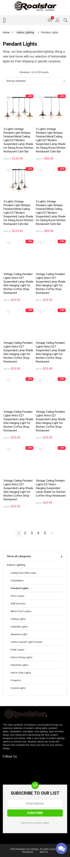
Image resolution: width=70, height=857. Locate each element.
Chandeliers (17, 580)
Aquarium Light (19, 634)
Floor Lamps (17, 595)
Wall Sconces (18, 603)
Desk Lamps (17, 649)
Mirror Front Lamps (21, 611)
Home (6, 32)
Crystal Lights (18, 687)
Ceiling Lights (18, 618)
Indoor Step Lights (21, 672)
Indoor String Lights (21, 657)
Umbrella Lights (19, 626)
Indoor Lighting (25, 32)
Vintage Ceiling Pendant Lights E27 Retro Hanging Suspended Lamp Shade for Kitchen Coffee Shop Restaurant (51, 488)
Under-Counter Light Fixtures (26, 641)
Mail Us (44, 851)
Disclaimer (28, 851)
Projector (16, 680)
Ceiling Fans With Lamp (23, 572)
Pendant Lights (20, 588)
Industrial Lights (19, 664)
